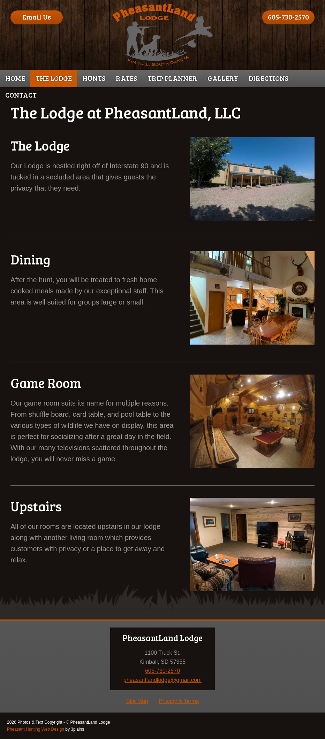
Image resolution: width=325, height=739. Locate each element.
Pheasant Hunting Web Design (35, 729)
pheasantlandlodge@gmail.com (162, 680)
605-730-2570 (288, 17)
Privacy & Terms (179, 701)
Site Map (137, 701)
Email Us (36, 17)
